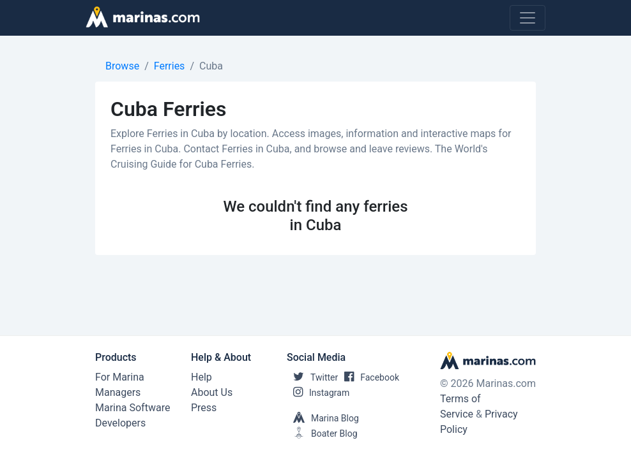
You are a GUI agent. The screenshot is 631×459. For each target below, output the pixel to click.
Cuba (211, 66)
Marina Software (132, 408)
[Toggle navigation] (527, 18)
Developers (120, 423)
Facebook (368, 377)
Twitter (312, 377)
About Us (211, 392)
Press (204, 408)
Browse (122, 66)
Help (201, 377)
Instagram (318, 393)
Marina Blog (323, 418)
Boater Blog (322, 433)
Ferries (169, 66)
